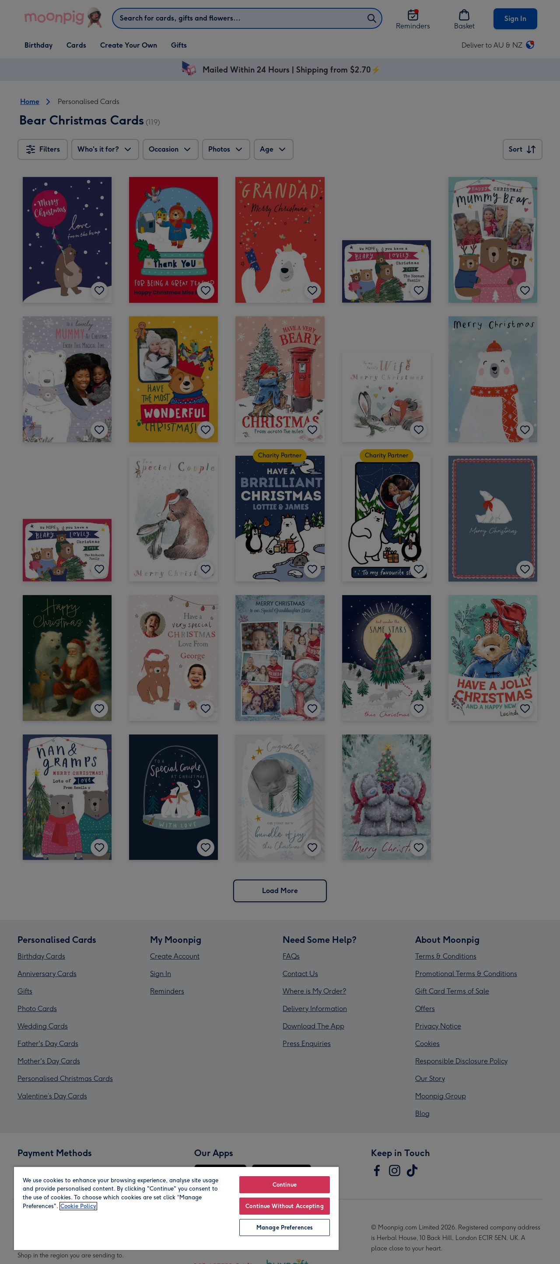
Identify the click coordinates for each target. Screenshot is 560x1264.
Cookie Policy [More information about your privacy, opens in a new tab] (78, 1206)
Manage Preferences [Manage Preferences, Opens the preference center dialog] (284, 1227)
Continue (285, 1184)
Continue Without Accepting (284, 1206)
